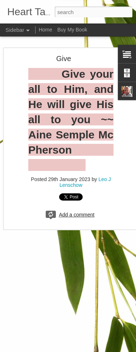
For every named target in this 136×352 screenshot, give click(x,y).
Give (63, 59)
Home (45, 30)
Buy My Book (72, 30)
